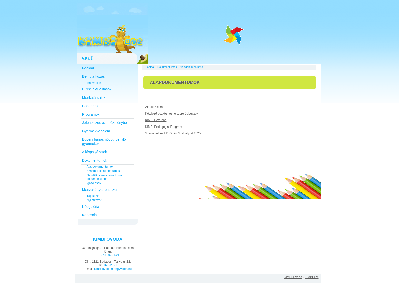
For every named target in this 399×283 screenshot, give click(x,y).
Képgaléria (90, 207)
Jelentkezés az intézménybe (104, 123)
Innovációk (94, 83)
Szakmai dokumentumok (103, 171)
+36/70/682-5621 (107, 255)
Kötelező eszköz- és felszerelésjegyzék (171, 113)
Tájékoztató (94, 196)
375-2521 (110, 265)
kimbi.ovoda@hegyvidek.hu (113, 269)
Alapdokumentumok (100, 166)
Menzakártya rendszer (100, 189)
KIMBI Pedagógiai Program (163, 127)
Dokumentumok (94, 160)
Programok (90, 114)
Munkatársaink (93, 98)
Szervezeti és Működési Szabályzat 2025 (173, 133)
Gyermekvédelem (96, 131)
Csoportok (90, 106)
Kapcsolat (90, 215)
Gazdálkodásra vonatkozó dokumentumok (104, 177)
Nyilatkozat (94, 200)
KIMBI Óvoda (293, 277)
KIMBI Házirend (155, 120)
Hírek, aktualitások (96, 89)
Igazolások (94, 183)
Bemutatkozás (93, 76)
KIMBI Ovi (311, 277)
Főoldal (88, 68)
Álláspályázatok (94, 152)
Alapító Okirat (154, 107)
